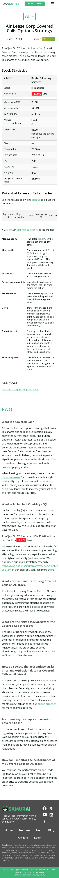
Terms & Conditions (22, 875)
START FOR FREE (35, 4)
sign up (36, 199)
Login (37, 837)
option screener (11, 477)
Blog (51, 830)
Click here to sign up (27, 229)
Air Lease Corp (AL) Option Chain (20, 389)
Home (9, 830)
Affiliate (23, 837)
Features (24, 830)
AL (28, 16)
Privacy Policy (38, 875)
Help (39, 830)
